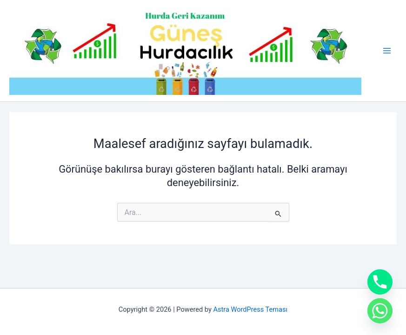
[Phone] (380, 282)
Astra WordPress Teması (250, 309)
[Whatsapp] (380, 310)
